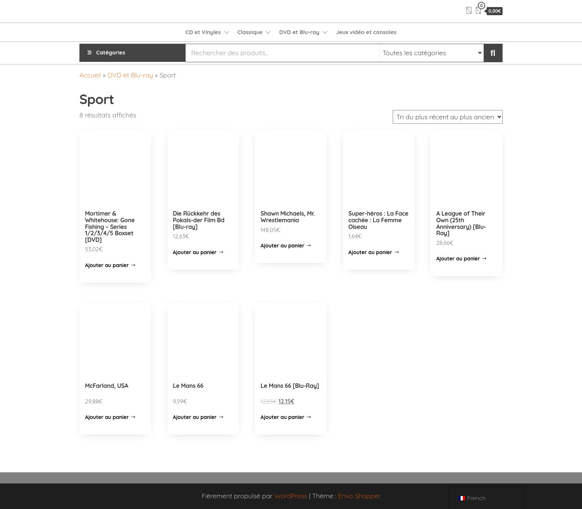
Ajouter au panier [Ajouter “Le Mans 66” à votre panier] (195, 417)
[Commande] (448, 117)
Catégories (110, 52)
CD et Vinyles (203, 32)
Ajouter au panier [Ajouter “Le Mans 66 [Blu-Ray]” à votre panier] (282, 417)
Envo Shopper (359, 496)
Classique (250, 32)
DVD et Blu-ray (299, 32)
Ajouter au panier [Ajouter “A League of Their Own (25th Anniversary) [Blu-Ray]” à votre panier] (458, 258)
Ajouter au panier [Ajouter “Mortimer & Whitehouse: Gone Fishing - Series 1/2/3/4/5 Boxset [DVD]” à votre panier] (107, 265)
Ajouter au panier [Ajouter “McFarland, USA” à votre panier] (107, 417)
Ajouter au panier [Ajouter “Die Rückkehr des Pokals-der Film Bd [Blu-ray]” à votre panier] (195, 252)
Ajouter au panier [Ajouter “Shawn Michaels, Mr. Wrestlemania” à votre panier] (282, 245)
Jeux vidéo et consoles (366, 32)
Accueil (90, 75)
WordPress (290, 496)
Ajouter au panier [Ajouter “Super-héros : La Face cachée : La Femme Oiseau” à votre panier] (370, 252)
